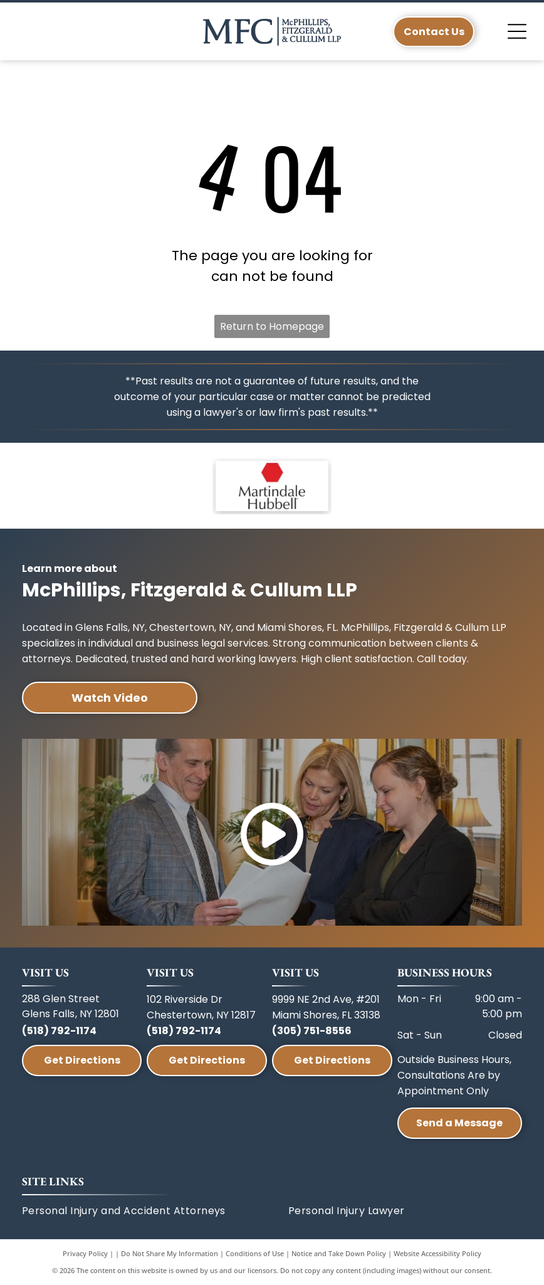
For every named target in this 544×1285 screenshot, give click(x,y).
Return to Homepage (272, 326)
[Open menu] (517, 31)
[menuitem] (155, 1211)
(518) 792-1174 (59, 1030)
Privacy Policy (85, 1253)
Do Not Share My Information (169, 1253)
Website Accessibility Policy (437, 1253)
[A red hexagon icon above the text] (272, 486)
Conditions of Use (255, 1253)
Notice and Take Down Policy (338, 1253)
